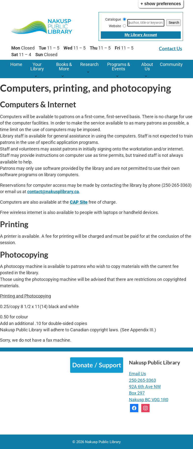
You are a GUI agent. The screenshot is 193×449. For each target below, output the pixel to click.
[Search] (145, 22)
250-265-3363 (142, 380)
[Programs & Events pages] (118, 76)
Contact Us (170, 48)
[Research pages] (89, 71)
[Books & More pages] (64, 76)
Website (115, 26)
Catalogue (113, 19)
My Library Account (141, 35)
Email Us (137, 373)
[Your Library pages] (37, 76)
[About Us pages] (147, 76)
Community (171, 64)
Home (16, 64)
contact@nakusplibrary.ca (53, 191)
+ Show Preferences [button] (161, 3)
